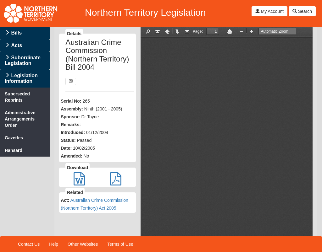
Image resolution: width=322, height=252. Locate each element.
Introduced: (73, 132)
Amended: (71, 155)
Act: (65, 200)
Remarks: (71, 124)
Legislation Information (21, 78)
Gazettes (14, 137)
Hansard (13, 150)
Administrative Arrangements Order (20, 119)
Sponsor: (70, 116)
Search (302, 11)
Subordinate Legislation (23, 60)
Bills (16, 32)
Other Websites (83, 244)
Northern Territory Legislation (145, 12)
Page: (198, 31)
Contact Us (29, 244)
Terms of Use (120, 244)
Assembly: (72, 108)
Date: (66, 148)
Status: (68, 140)
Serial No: (71, 101)
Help (53, 244)
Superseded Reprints (17, 97)
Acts (16, 45)
